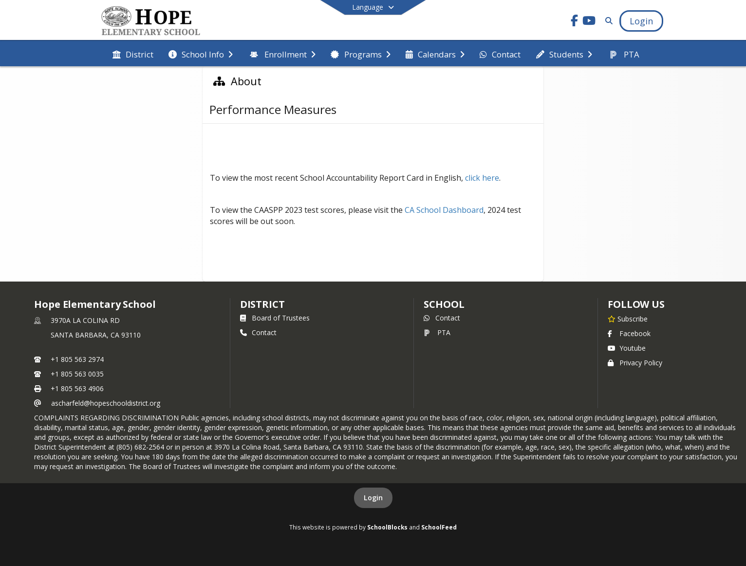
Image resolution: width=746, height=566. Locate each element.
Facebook (629, 333)
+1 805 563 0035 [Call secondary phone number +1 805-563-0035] (77, 373)
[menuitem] (133, 53)
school (444, 304)
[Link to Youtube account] (589, 22)
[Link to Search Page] (607, 20)
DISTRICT (262, 304)
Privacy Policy (635, 362)
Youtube (627, 348)
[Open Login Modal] (641, 21)
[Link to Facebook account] (574, 22)
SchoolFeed (439, 527)
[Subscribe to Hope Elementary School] (628, 318)
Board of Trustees (275, 317)
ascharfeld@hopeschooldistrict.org (105, 403)
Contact (258, 332)
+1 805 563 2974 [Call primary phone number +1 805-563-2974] (77, 359)
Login (373, 497)
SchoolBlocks (387, 527)
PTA (437, 332)
